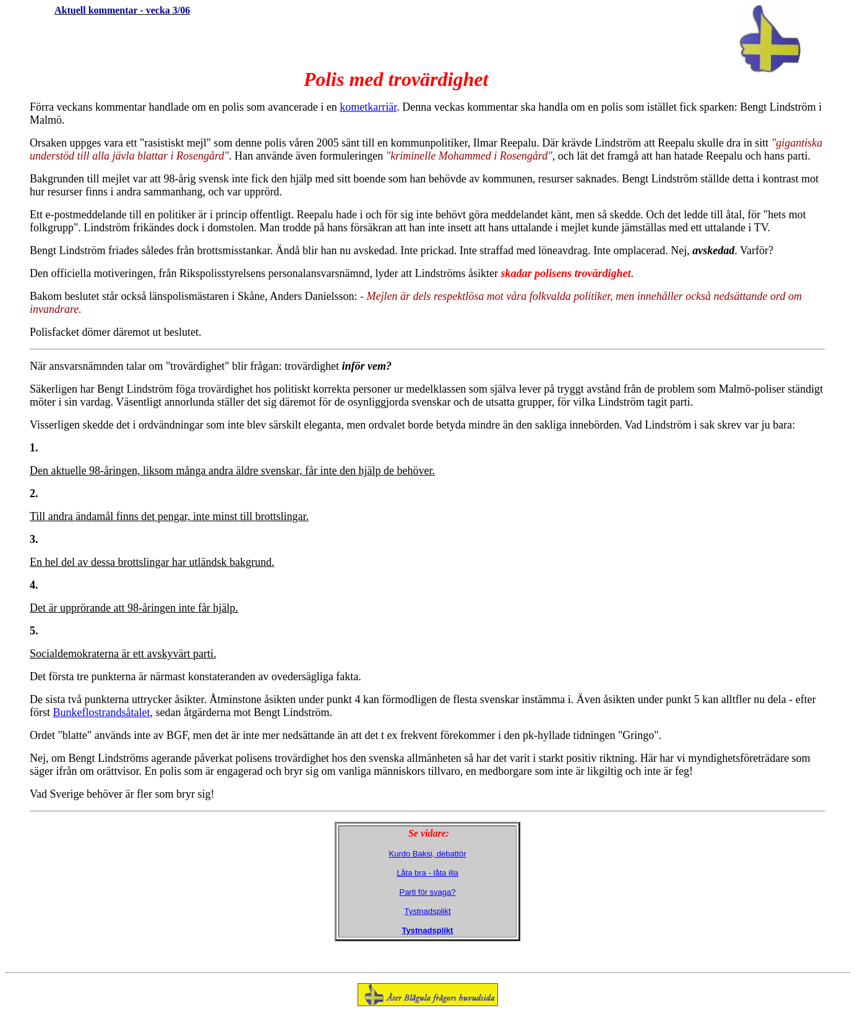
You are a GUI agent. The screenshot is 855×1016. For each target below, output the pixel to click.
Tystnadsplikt (427, 911)
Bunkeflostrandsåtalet (101, 712)
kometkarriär (368, 107)
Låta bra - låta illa (427, 872)
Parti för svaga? (427, 892)
